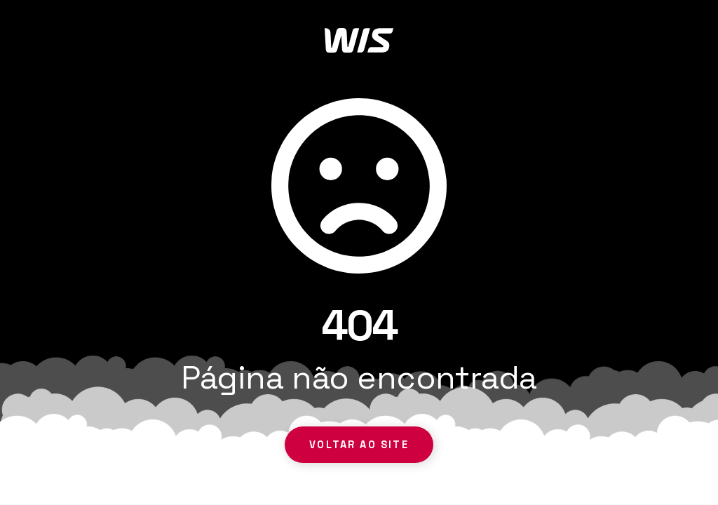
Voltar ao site (358, 444)
